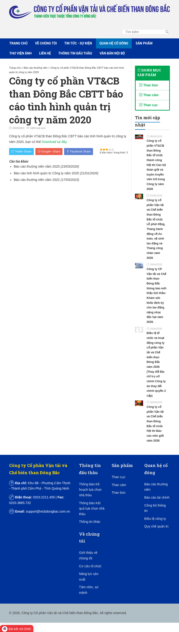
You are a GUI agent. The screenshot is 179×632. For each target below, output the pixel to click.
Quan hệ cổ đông (114, 43)
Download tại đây (54, 142)
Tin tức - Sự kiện (78, 43)
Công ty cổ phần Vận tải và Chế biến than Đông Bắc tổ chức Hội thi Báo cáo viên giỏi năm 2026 (155, 423)
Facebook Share (78, 151)
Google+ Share (49, 151)
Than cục (148, 105)
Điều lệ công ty (155, 518)
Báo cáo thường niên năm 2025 (37, 166)
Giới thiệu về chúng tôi (88, 555)
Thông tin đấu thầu (75, 53)
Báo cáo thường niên (156, 487)
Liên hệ (45, 53)
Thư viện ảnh (20, 53)
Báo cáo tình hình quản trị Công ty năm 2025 (46, 173)
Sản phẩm (144, 43)
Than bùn (148, 85)
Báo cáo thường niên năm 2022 (37, 180)
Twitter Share (21, 151)
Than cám (148, 95)
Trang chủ (18, 43)
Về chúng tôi (46, 43)
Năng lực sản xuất (88, 576)
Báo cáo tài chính (156, 497)
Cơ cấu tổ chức (90, 566)
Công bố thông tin (155, 508)
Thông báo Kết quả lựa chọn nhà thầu (91, 508)
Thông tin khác (89, 522)
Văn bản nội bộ (112, 53)
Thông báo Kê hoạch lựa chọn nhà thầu (90, 489)
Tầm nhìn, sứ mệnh (88, 590)
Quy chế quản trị (156, 526)
